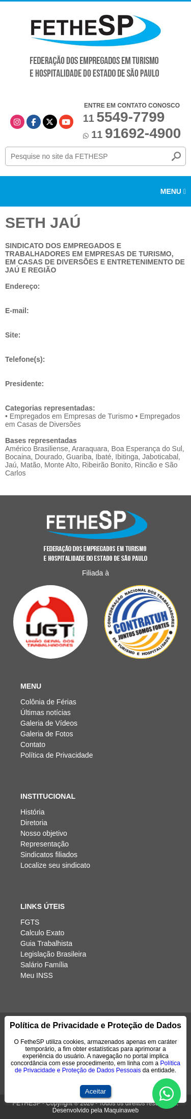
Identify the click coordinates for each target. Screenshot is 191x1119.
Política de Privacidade (56, 755)
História (32, 812)
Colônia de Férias (48, 702)
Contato (32, 744)
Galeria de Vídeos (48, 723)
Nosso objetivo (43, 833)
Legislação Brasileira (53, 954)
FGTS (29, 922)
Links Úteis (42, 906)
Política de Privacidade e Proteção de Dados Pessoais (97, 1067)
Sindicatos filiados (48, 855)
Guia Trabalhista (46, 943)
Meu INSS (36, 975)
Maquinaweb (121, 1110)
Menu (173, 191)
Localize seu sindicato (55, 865)
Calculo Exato (42, 933)
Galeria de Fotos (46, 734)
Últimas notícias (45, 712)
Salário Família (44, 965)
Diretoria (33, 823)
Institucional (47, 796)
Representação (44, 844)
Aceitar (95, 1091)
